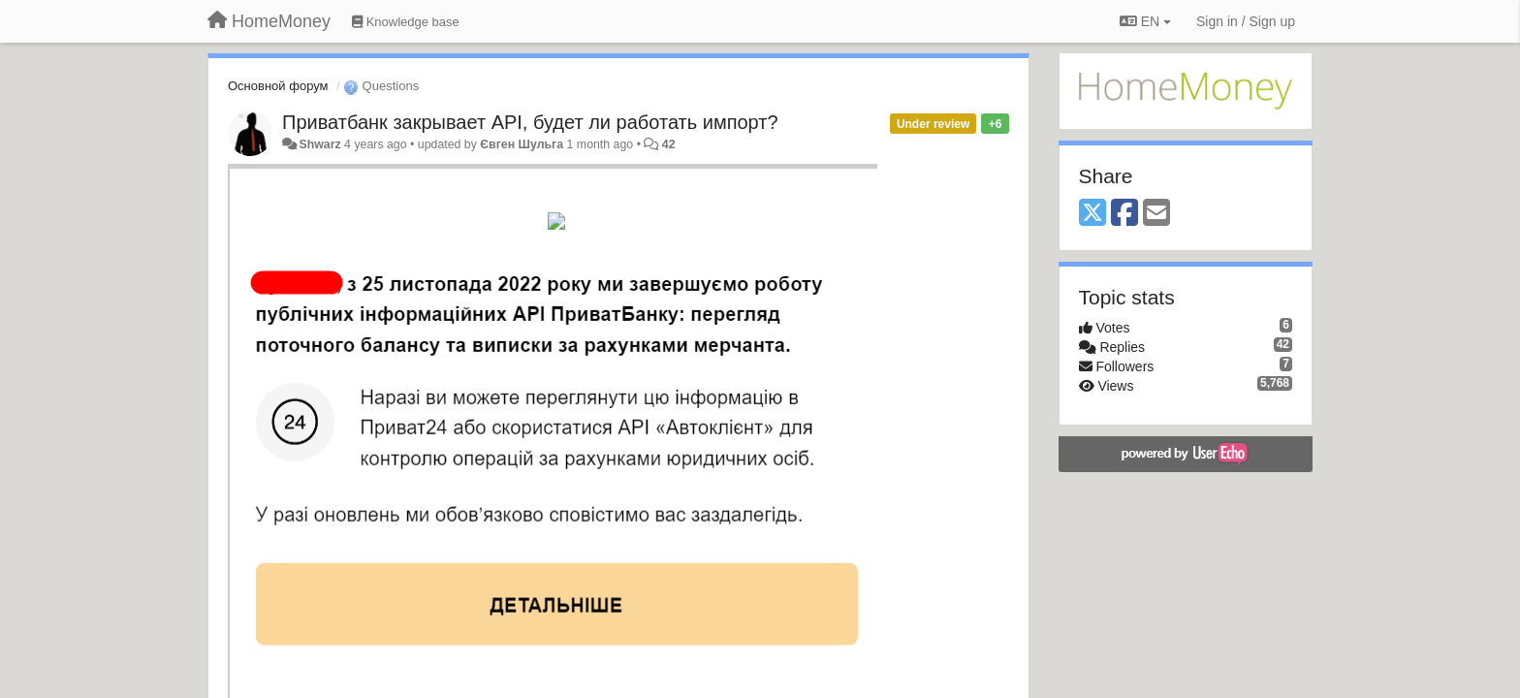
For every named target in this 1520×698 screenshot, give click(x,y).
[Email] (1156, 214)
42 (669, 144)
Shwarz (319, 144)
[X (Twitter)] (1092, 214)
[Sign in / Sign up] (1245, 21)
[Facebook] (1124, 214)
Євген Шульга (521, 144)
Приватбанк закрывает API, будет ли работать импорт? (530, 122)
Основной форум (278, 86)
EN (1145, 21)
